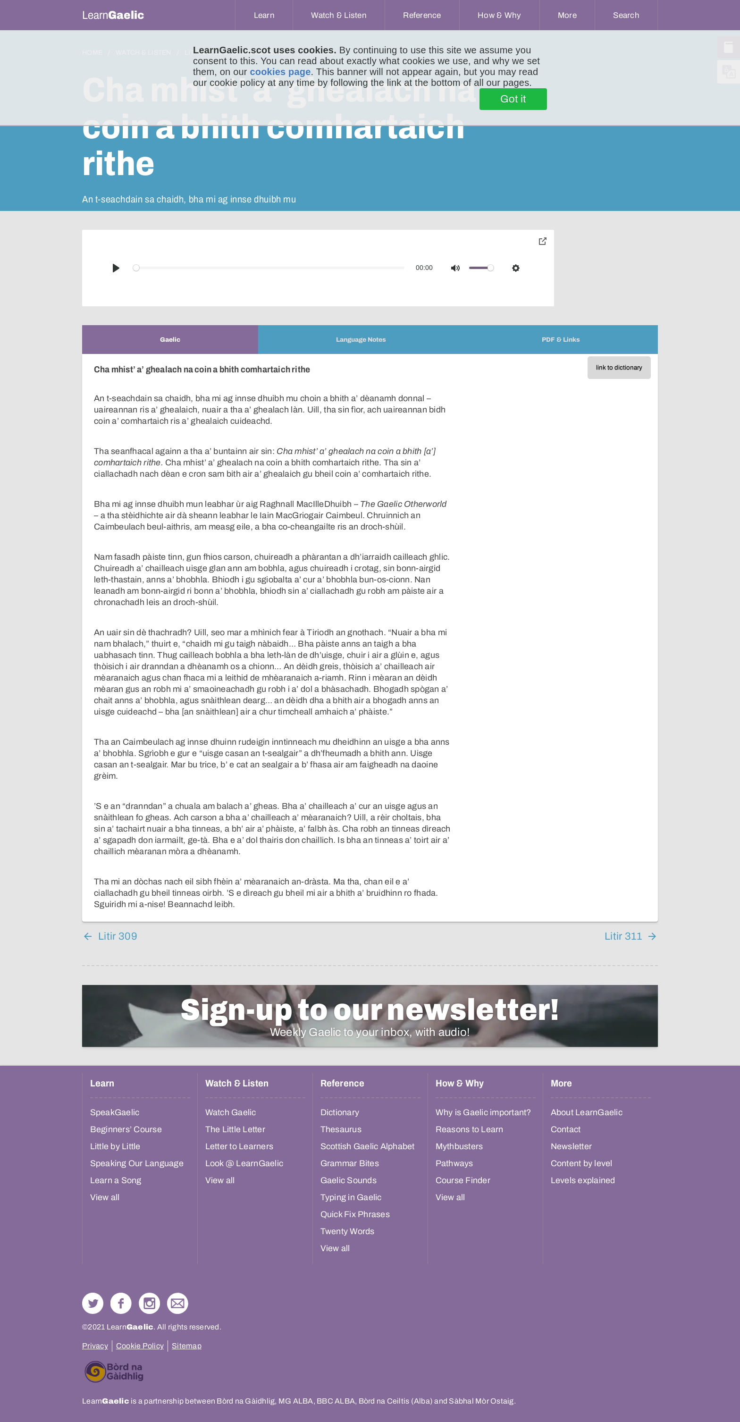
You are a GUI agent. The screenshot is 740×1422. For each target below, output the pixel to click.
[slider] (269, 267)
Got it (513, 99)
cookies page (280, 72)
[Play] (116, 268)
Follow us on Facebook (121, 1303)
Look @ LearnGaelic (244, 1163)
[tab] (170, 339)
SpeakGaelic (115, 1112)
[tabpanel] (370, 638)
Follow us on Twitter (92, 1303)
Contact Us (177, 1303)
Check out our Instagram (149, 1303)
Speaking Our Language (137, 1163)
